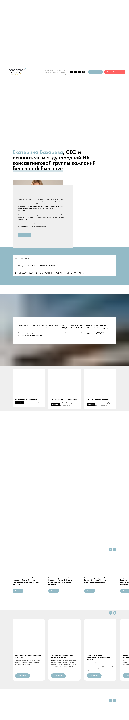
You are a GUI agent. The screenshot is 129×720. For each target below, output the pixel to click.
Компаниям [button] (49, 70)
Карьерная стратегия (51, 72)
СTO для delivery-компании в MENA (64, 404)
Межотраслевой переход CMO (26, 404)
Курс (65, 74)
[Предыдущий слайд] (110, 560)
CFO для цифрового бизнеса (97, 404)
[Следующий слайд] (114, 560)
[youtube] (83, 72)
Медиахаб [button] (57, 74)
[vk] (75, 72)
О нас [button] (63, 72)
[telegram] (71, 72)
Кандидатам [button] (61, 70)
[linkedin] (79, 72)
